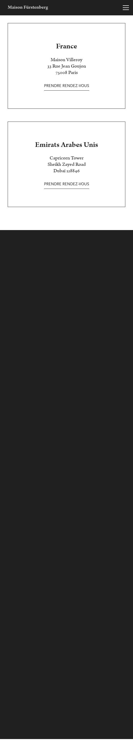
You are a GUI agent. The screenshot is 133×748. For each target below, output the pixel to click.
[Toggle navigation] (126, 8)
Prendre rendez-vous (66, 85)
